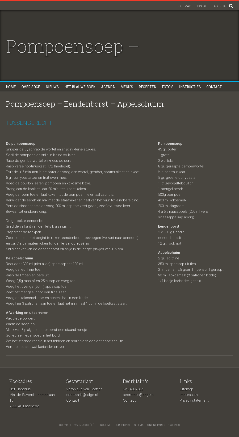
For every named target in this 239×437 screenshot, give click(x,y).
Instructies (190, 86)
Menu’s (127, 86)
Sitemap (185, 6)
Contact (202, 6)
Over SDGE (30, 86)
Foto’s (167, 86)
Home (11, 86)
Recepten (147, 86)
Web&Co (175, 425)
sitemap (139, 425)
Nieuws (52, 86)
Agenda (220, 6)
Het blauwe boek (80, 86)
